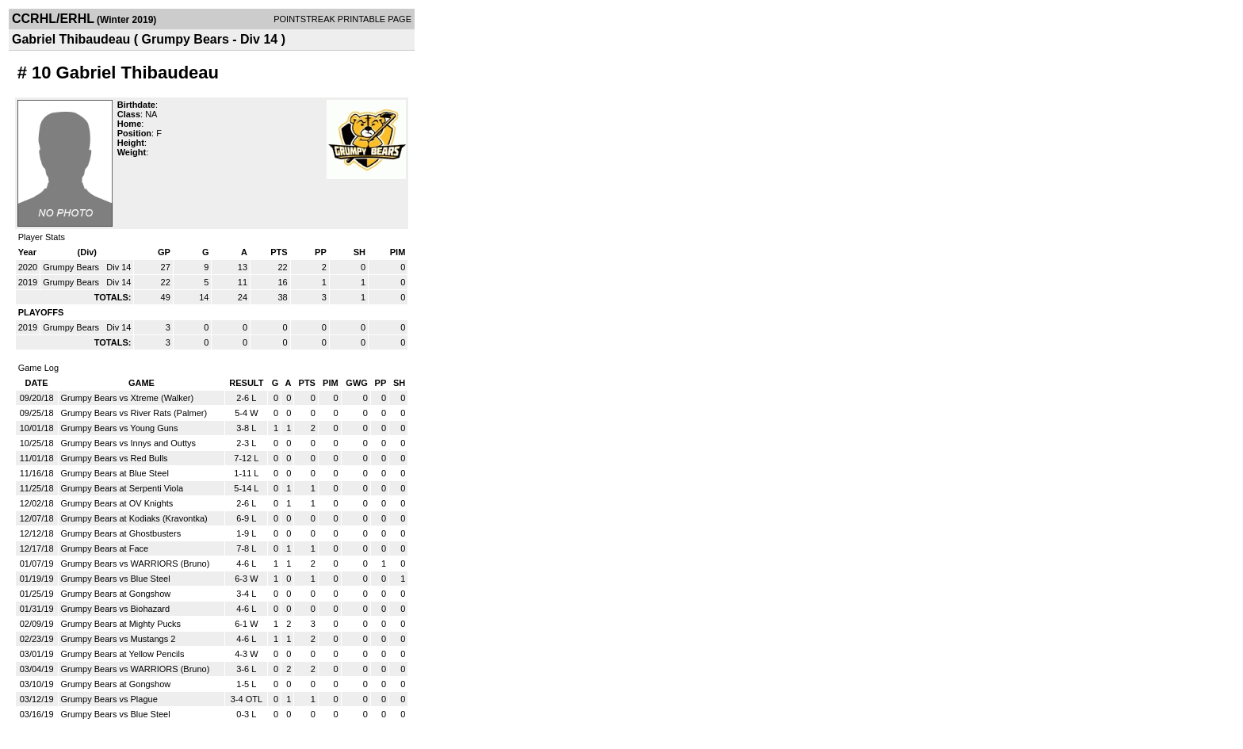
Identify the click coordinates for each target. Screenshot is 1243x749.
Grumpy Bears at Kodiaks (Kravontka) (134, 518)
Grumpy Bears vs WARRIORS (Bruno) (135, 563)
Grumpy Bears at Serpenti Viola (122, 488)
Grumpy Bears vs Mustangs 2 (118, 639)
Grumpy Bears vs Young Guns (119, 428)
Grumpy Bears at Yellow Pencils (123, 654)
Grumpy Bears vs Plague (109, 699)
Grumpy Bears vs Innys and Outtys (129, 443)
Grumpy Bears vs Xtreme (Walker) (127, 398)
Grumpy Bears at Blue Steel (115, 473)
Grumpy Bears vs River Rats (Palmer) (134, 413)
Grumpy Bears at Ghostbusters (121, 533)
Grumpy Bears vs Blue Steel (115, 578)
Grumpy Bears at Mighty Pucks (121, 624)
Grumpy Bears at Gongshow (116, 593)
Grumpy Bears (72, 267)
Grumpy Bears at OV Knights (117, 503)
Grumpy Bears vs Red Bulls (114, 458)
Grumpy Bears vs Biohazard (115, 608)
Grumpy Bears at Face (105, 548)
